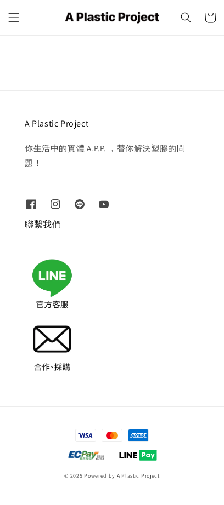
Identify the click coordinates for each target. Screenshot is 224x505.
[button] (14, 17)
